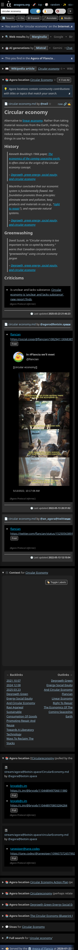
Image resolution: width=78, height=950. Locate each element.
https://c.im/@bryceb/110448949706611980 (38, 790)
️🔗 (65, 104)
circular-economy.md (22, 104)
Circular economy (48, 68)
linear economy (32, 120)
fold (14, 344)
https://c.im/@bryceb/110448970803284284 (38, 805)
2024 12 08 (13, 685)
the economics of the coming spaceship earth (58, 711)
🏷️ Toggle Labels (56, 582)
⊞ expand (33, 18)
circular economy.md (22, 324)
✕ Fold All (64, 80)
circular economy (33, 927)
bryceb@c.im (18, 786)
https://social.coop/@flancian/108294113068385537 (44, 339)
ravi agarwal (14, 707)
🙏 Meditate (67, 18)
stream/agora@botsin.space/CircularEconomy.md (36, 772)
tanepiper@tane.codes (25, 849)
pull (14, 795)
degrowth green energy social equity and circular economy (20, 698)
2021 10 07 (13, 680)
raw (60, 104)
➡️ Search (8, 18)
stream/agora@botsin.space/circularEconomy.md (36, 834)
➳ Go (21, 18)
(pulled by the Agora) (39, 758)
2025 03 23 (13, 689)
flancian (15, 334)
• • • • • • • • (39, 36)
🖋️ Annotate (50, 18)
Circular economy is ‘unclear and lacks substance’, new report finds (37, 294)
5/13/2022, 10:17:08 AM (26, 491)
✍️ (69, 104)
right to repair (63, 703)
